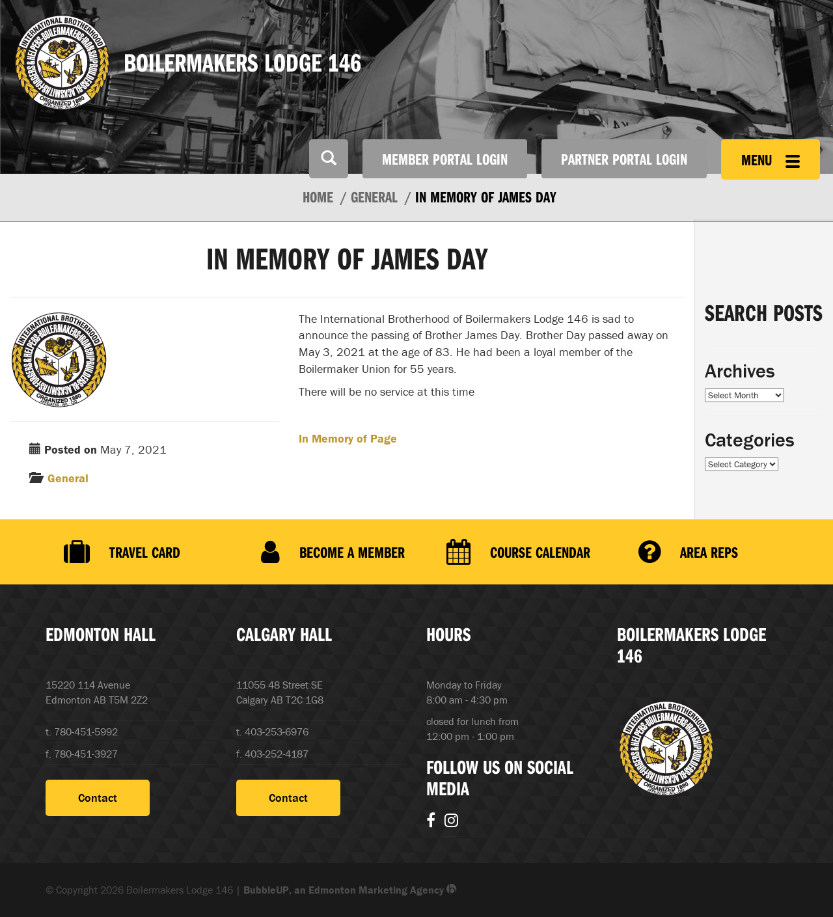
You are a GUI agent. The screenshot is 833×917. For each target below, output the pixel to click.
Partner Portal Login (624, 159)
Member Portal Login (445, 159)
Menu (770, 159)
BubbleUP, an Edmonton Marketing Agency (350, 889)
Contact (97, 797)
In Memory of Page (348, 438)
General (68, 478)
